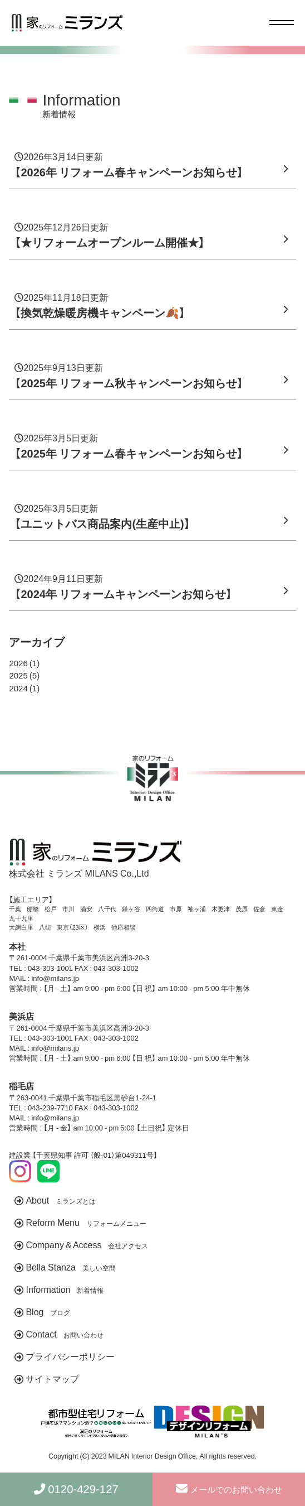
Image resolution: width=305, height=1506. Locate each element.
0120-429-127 (85, 1489)
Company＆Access (87, 1244)
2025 (18, 675)
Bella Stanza (70, 1266)
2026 (18, 663)
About (61, 1199)
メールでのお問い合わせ (229, 1489)
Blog (48, 1311)
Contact (64, 1333)
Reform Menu (86, 1222)
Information (65, 1289)
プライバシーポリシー (70, 1356)
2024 (18, 688)
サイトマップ (52, 1378)
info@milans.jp (54, 978)
